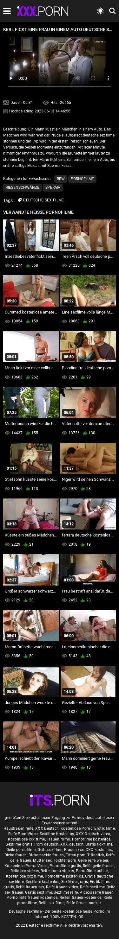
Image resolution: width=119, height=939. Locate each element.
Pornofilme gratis (65, 866)
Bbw (61, 179)
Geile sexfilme (49, 849)
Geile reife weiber (93, 860)
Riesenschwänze (22, 187)
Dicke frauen (15, 855)
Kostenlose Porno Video (26, 866)
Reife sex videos (24, 871)
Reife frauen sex (30, 887)
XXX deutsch (71, 844)
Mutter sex (42, 860)
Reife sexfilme (92, 887)
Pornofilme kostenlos (91, 839)
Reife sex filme (52, 903)
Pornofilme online (92, 871)
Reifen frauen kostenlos (81, 897)
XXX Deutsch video (93, 834)
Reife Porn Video (23, 834)
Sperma (52, 187)
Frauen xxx (74, 849)
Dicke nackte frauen (46, 855)
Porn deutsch (46, 844)
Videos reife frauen (97, 892)
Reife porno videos (57, 871)
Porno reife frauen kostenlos (32, 897)
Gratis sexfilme (38, 892)
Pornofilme (82, 179)
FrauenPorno (58, 839)
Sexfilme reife (66, 892)
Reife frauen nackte (83, 903)
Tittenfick (95, 855)
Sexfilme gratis (19, 844)
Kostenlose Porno (77, 828)
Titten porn (75, 855)
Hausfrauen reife (18, 828)
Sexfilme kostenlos (42, 881)
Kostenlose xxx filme (26, 839)
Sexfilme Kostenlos (57, 834)
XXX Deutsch (47, 828)
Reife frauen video (62, 887)
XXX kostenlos (99, 849)
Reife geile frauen (98, 866)
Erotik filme (104, 828)
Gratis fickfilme (99, 844)
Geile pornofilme (21, 849)
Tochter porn (65, 860)
